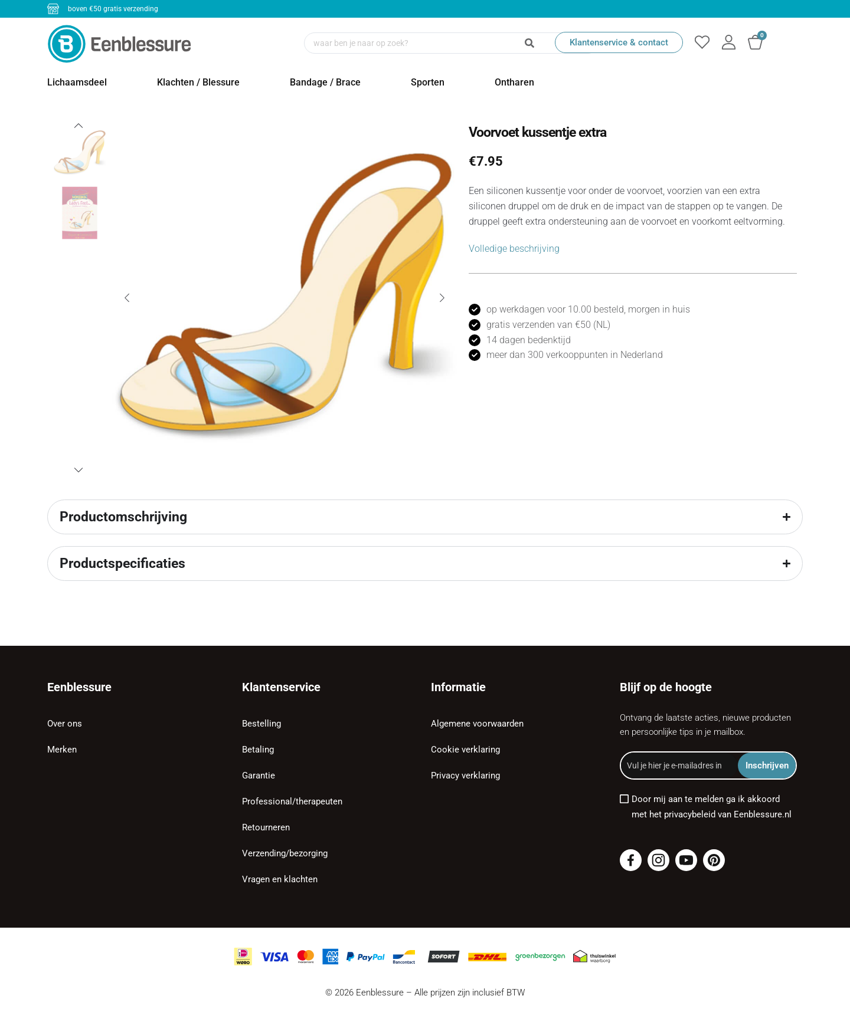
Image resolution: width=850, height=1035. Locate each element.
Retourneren (266, 827)
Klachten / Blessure (198, 82)
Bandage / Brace (325, 82)
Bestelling (261, 723)
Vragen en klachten (280, 879)
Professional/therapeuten (292, 801)
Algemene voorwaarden (477, 723)
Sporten (427, 82)
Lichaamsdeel (77, 82)
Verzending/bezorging (285, 853)
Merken (62, 749)
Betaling (258, 749)
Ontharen (514, 82)
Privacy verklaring (465, 775)
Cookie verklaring (465, 749)
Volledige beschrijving (514, 248)
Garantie (258, 775)
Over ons (64, 723)
